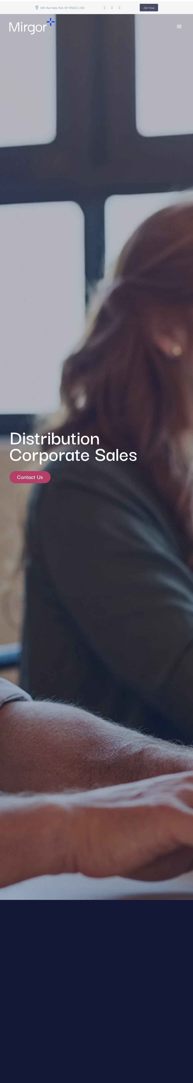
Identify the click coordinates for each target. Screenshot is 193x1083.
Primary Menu (179, 26)
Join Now (149, 7)
